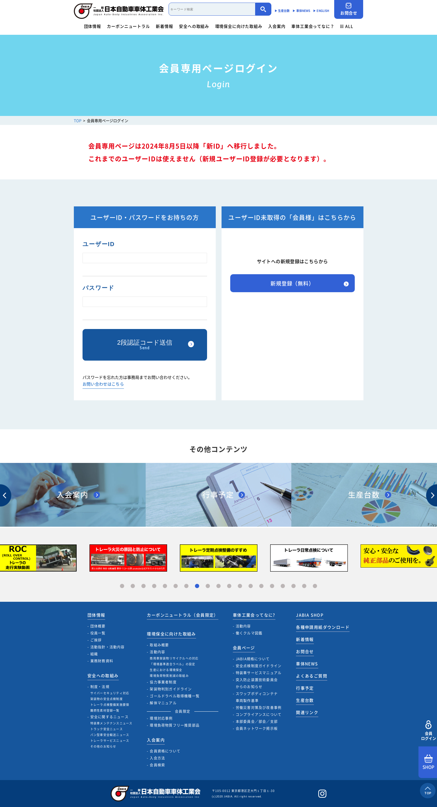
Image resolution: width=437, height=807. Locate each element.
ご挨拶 (96, 640)
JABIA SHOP (309, 615)
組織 (94, 654)
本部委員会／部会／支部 (257, 721)
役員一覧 (98, 633)
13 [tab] (250, 586)
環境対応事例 (161, 718)
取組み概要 (159, 645)
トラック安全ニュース (106, 729)
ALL (346, 26)
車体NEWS (307, 663)
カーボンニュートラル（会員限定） (182, 615)
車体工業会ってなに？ (312, 26)
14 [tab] (261, 586)
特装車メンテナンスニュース (111, 723)
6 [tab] (175, 586)
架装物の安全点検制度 (106, 699)
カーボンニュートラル (128, 26)
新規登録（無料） (292, 283)
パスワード (98, 288)
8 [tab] (197, 586)
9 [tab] (207, 586)
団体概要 (98, 626)
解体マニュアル (163, 703)
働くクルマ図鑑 (249, 633)
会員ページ (244, 647)
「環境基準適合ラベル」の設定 (172, 664)
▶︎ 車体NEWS (301, 10)
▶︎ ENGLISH (321, 10)
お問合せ (348, 9)
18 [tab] (304, 586)
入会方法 (157, 758)
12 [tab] (239, 586)
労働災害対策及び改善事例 (258, 707)
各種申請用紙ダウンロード (323, 627)
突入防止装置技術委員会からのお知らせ (257, 683)
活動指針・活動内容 (107, 647)
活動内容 (157, 652)
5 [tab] (164, 586)
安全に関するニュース (109, 716)
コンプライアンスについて (258, 714)
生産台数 (305, 700)
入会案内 (276, 26)
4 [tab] (154, 586)
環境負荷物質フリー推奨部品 (175, 725)
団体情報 (92, 26)
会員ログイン (428, 730)
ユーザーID (99, 244)
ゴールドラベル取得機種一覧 (175, 696)
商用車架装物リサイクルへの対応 (174, 658)
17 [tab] (293, 586)
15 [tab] (272, 586)
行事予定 (305, 688)
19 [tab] (314, 586)
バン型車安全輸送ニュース (109, 735)
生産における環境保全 (166, 670)
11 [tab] (229, 586)
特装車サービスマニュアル (258, 672)
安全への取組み (194, 26)
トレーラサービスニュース (109, 740)
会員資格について (165, 751)
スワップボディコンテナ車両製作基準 (257, 697)
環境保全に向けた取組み (238, 26)
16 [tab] (282, 586)
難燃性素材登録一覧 (105, 710)
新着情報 (164, 26)
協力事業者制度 (163, 682)
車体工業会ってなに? (254, 615)
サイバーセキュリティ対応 (109, 693)
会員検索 (157, 765)
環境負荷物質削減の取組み (169, 675)
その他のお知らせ (103, 746)
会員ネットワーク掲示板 (257, 728)
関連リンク (307, 712)
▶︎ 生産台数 (282, 10)
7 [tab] (186, 586)
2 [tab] (132, 586)
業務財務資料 (101, 661)
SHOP (428, 762)
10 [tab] (218, 586)
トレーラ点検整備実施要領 (109, 704)
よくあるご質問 (311, 676)
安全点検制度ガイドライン (258, 665)
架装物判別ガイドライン (171, 689)
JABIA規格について (253, 658)
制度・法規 (99, 686)
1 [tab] (122, 586)
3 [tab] (143, 586)
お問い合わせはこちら (103, 384)
